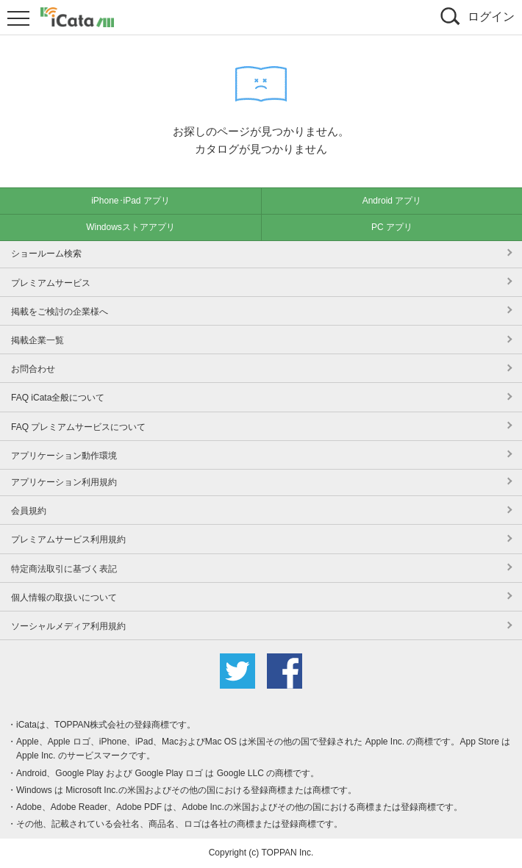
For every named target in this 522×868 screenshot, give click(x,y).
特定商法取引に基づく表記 (64, 569)
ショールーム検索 (46, 253)
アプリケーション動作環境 (64, 456)
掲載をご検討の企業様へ (59, 311)
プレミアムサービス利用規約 (68, 539)
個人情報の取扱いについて (64, 597)
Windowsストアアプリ (130, 227)
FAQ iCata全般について (57, 397)
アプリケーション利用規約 (64, 482)
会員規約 (28, 511)
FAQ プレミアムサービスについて (78, 427)
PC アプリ (391, 227)
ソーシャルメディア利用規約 (68, 626)
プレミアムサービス (50, 283)
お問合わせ (33, 369)
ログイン (491, 16)
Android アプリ (392, 201)
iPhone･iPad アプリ (130, 201)
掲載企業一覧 (37, 340)
